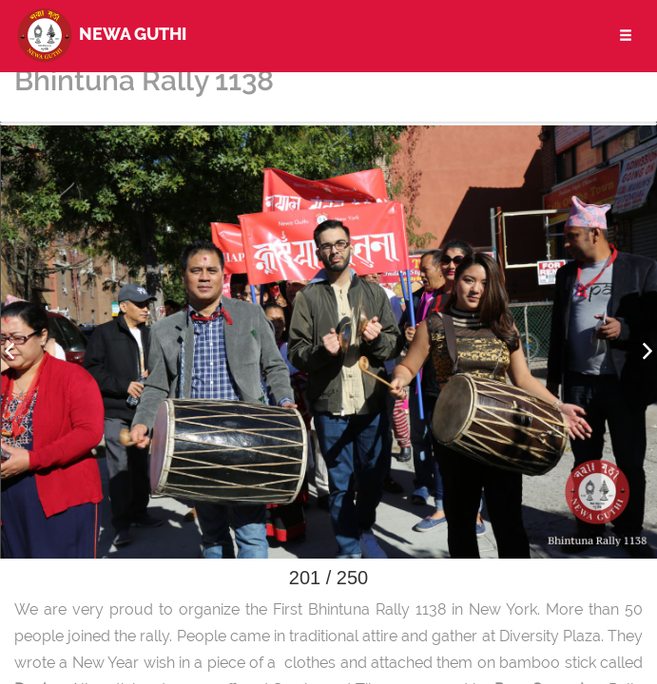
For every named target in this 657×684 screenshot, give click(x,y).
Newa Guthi (100, 33)
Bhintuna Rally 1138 (144, 80)
